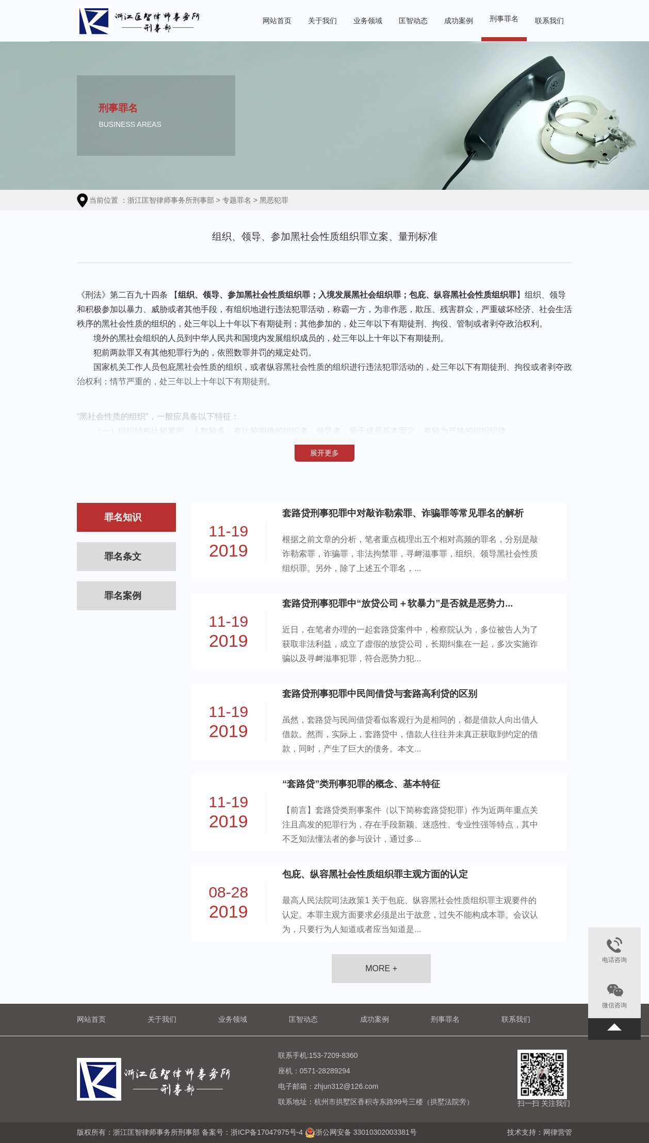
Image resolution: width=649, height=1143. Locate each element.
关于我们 (322, 21)
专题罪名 (236, 200)
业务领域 (367, 21)
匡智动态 (413, 21)
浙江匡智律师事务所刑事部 (170, 200)
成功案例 (458, 21)
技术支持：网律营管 (539, 1132)
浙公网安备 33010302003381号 (366, 1132)
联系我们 (549, 21)
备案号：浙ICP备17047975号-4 (252, 1132)
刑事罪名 (504, 18)
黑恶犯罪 (273, 200)
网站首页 (277, 21)
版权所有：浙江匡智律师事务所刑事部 (139, 1132)
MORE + (381, 968)
